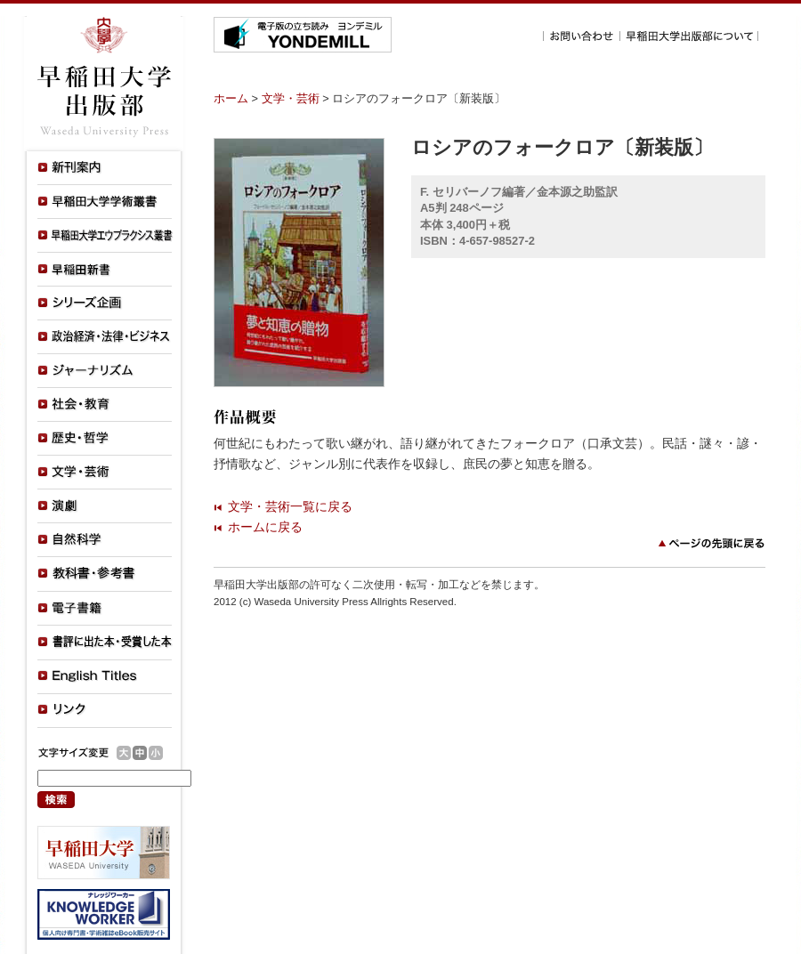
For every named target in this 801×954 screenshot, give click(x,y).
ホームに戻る (265, 527)
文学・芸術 (291, 98)
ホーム (231, 98)
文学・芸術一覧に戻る (290, 506)
